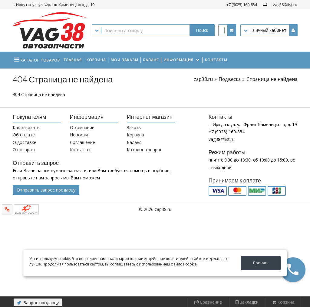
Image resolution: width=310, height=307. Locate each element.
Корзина (96, 59)
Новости (79, 135)
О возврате (25, 149)
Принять (261, 262)
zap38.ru (203, 79)
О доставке (24, 142)
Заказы (134, 127)
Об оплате (24, 135)
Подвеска (230, 79)
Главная (73, 59)
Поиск (202, 30)
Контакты (216, 59)
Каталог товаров (145, 149)
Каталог (40, 60)
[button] (293, 269)
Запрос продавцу (38, 302)
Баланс (151, 59)
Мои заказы (124, 59)
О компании (82, 127)
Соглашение (82, 142)
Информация (178, 59)
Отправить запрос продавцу (46, 190)
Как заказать (26, 127)
